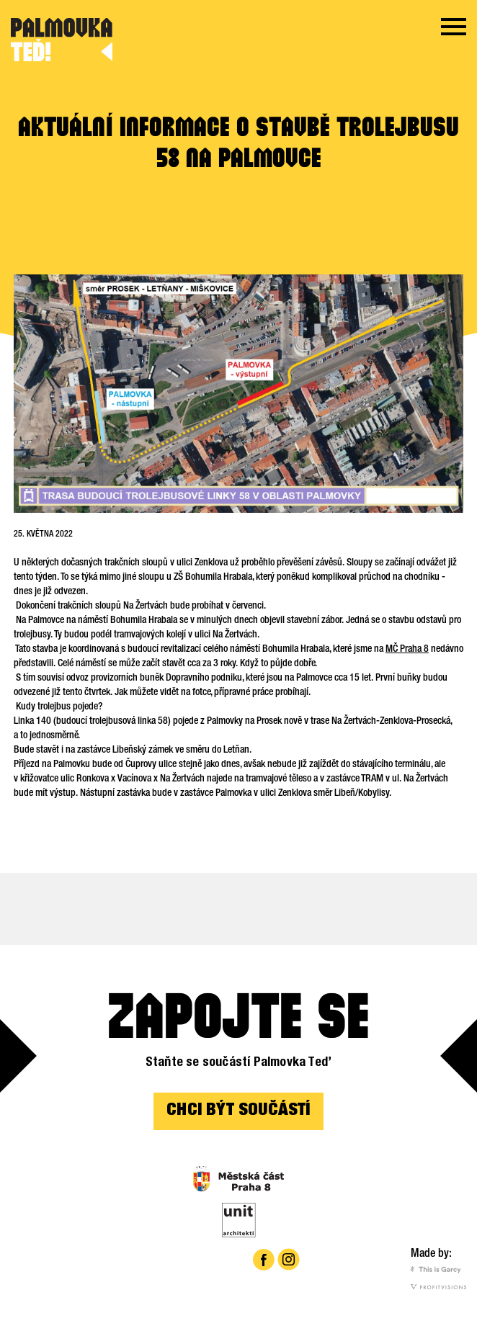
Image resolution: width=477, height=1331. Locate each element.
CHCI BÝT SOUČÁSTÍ (238, 1111)
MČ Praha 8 (407, 650)
